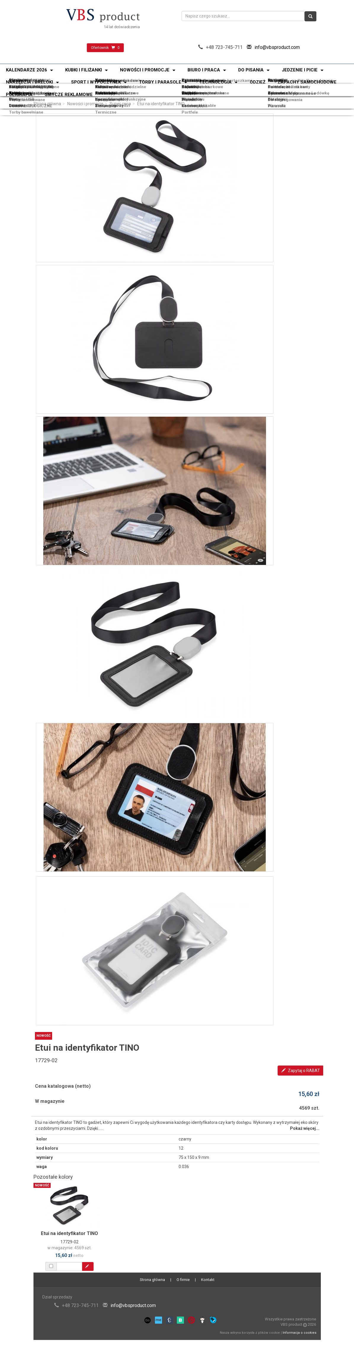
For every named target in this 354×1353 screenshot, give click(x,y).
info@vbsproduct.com (277, 47)
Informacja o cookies (299, 1333)
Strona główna (47, 103)
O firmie (183, 1279)
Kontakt (207, 1279)
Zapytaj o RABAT (300, 1070)
